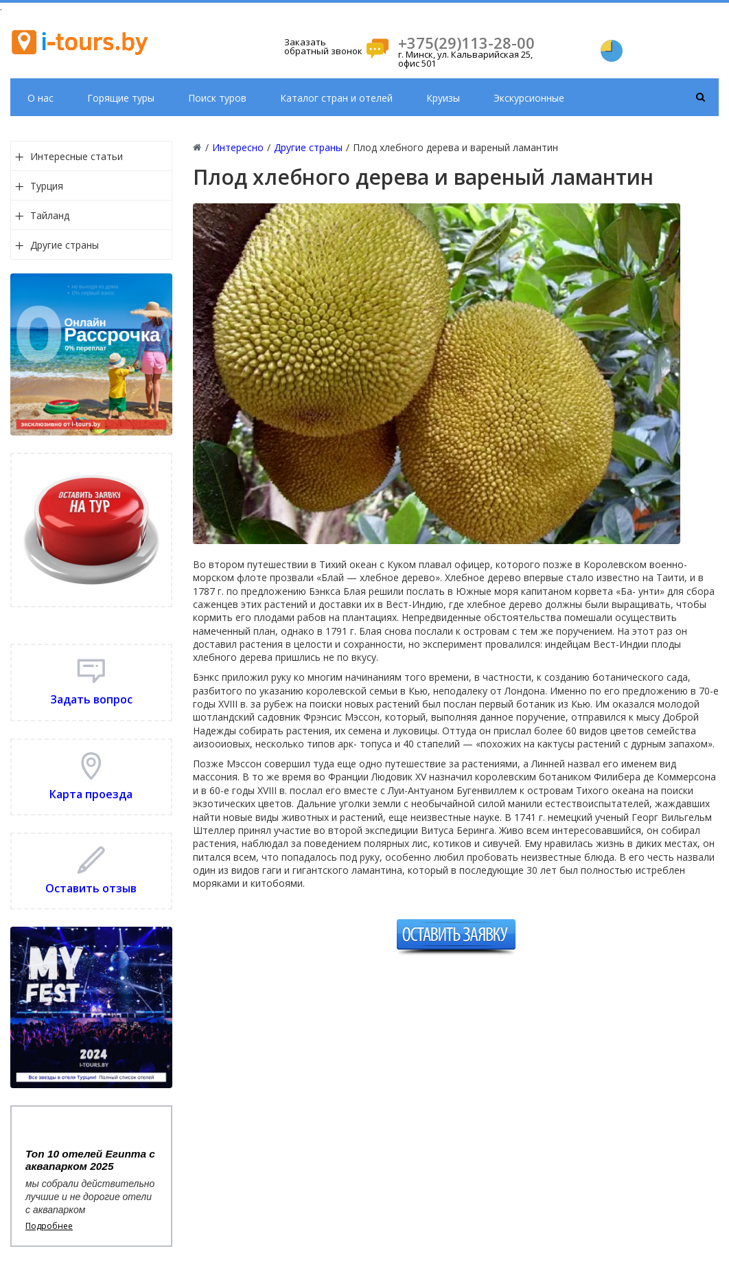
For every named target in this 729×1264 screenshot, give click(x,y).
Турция (46, 185)
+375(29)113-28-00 (466, 42)
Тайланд (49, 215)
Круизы (443, 97)
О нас (40, 97)
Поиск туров (217, 97)
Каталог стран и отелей (336, 97)
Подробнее (49, 1226)
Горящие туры (120, 97)
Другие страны (64, 244)
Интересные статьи (76, 156)
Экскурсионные (529, 97)
